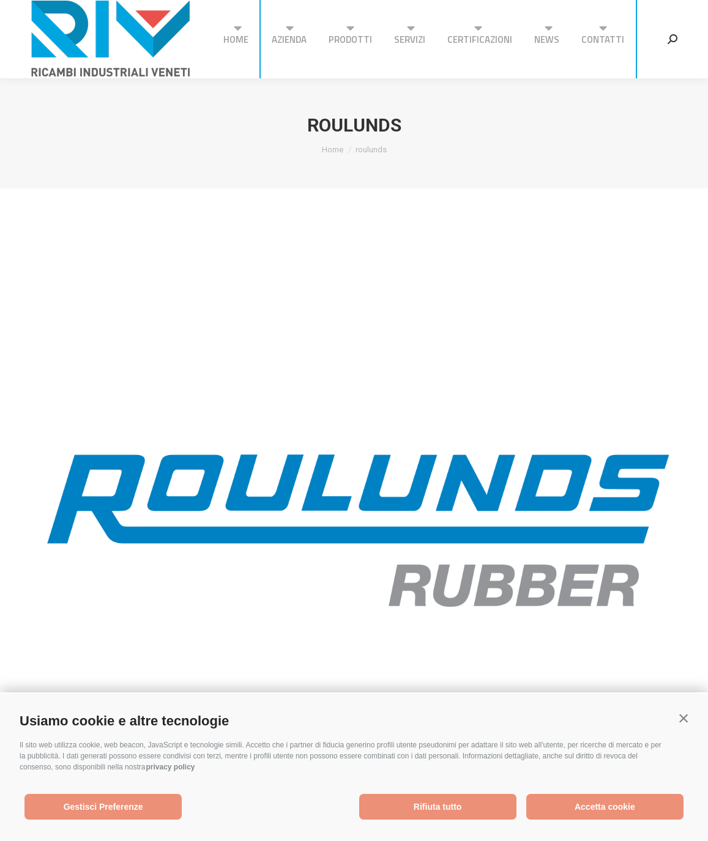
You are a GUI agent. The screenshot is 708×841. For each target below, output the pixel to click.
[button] (683, 718)
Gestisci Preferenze (103, 807)
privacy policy (170, 767)
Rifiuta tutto (438, 807)
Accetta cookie (605, 807)
